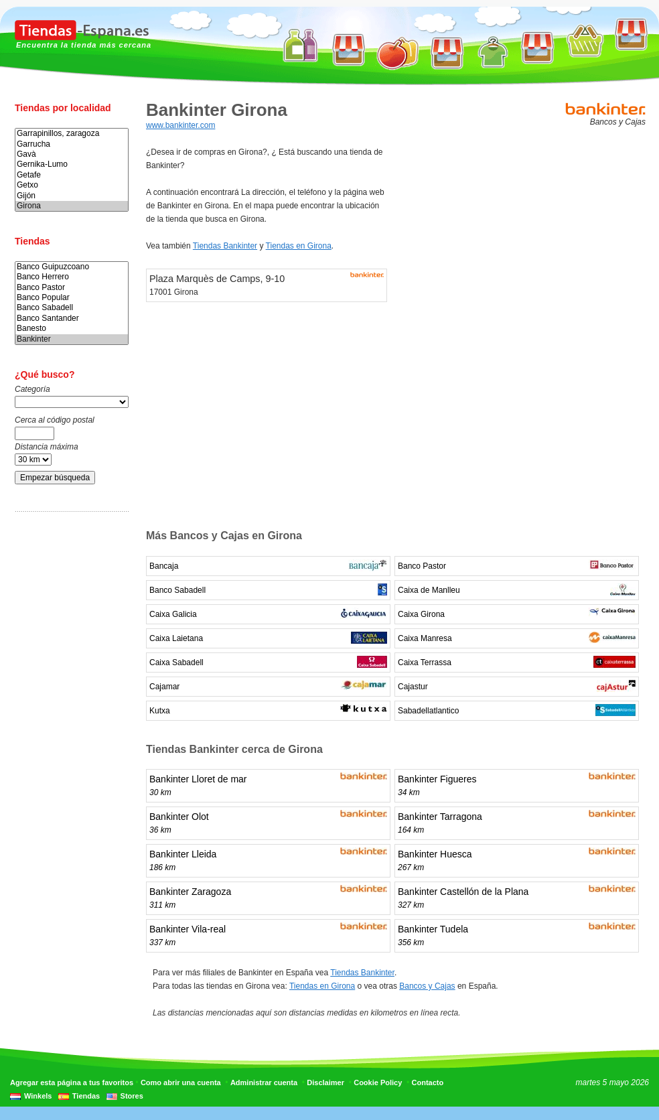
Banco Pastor (71, 288)
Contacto (428, 1082)
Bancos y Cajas (427, 986)
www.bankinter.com (180, 125)
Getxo (71, 185)
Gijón (71, 196)
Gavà (71, 154)
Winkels (38, 1096)
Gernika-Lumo (71, 164)
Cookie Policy (378, 1082)
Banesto (71, 329)
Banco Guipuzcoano (71, 267)
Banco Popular (71, 298)
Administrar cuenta (263, 1082)
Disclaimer (325, 1082)
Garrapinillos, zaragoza (71, 134)
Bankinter (71, 339)
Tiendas (86, 1096)
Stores (132, 1096)
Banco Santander (71, 318)
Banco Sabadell (71, 308)
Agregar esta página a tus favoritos (71, 1082)
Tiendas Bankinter (225, 246)
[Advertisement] (68, 732)
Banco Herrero (71, 277)
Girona (71, 206)
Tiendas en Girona (299, 246)
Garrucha (71, 144)
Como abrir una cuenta (181, 1082)
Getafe (71, 175)
